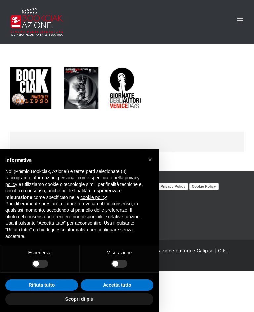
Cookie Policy (204, 186)
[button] (150, 160)
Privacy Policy (172, 186)
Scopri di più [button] (79, 299)
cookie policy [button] (93, 197)
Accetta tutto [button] (117, 285)
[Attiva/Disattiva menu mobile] (240, 20)
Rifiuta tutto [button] (42, 285)
